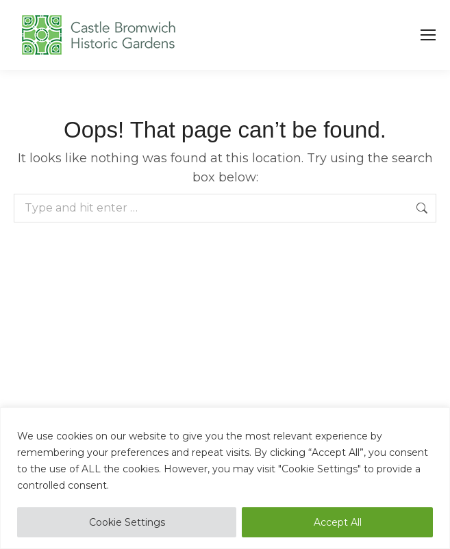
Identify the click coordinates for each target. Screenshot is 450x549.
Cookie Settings (127, 522)
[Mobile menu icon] (428, 35)
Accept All (338, 522)
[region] (225, 478)
